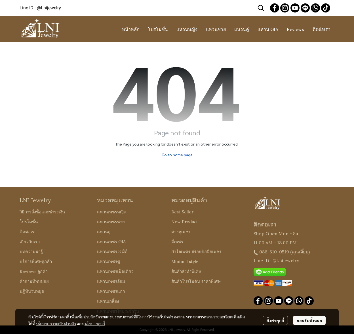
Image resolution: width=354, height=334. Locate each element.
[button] (261, 8)
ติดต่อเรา (28, 231)
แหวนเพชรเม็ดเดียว (115, 271)
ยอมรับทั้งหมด (309, 320)
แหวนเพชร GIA (111, 241)
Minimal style (185, 261)
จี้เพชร (177, 241)
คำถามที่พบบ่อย (34, 281)
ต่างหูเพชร (181, 231)
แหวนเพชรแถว (111, 291)
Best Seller (182, 212)
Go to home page (177, 154)
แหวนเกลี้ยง (108, 301)
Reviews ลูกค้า (34, 271)
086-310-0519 (274, 252)
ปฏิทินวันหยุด (32, 291)
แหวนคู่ (104, 231)
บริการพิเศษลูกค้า (36, 261)
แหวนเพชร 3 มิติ (112, 251)
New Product (184, 221)
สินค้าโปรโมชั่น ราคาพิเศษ (196, 281)
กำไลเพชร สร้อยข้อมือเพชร (196, 251)
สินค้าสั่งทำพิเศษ (186, 271)
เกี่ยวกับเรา (30, 241)
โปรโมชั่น (29, 221)
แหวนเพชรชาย (111, 221)
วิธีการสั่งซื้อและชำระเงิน (42, 212)
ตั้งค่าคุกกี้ (275, 320)
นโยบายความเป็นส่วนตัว (56, 323)
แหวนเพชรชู (108, 261)
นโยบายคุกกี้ (95, 323)
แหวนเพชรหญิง (111, 212)
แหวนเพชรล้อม (111, 281)
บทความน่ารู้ (31, 251)
